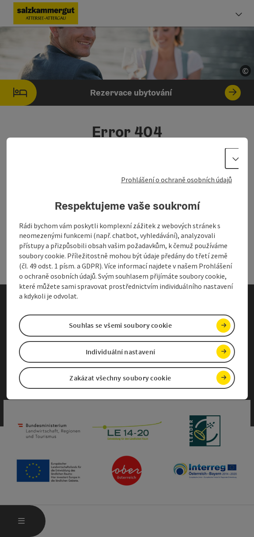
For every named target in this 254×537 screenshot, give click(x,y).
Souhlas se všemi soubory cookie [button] (120, 325)
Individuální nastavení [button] (120, 351)
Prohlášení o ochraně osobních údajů (176, 179)
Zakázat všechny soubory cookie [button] (120, 377)
